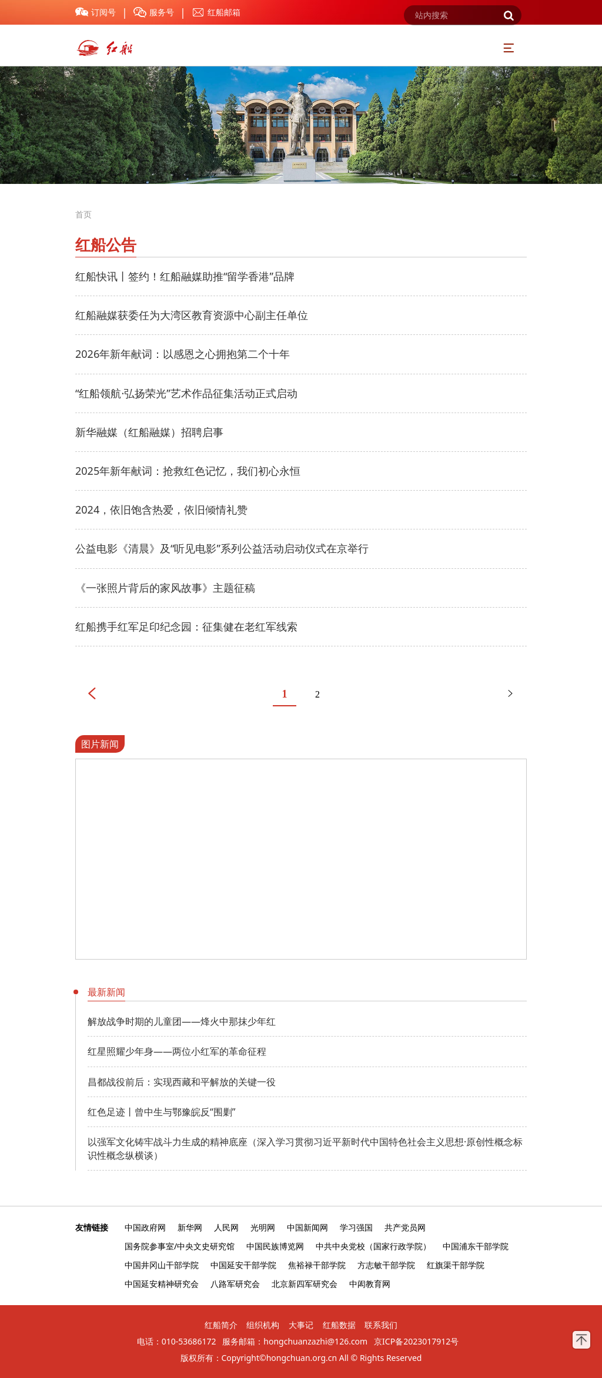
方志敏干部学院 (386, 1264)
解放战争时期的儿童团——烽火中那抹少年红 (182, 1021)
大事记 (301, 1324)
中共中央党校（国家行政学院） (373, 1246)
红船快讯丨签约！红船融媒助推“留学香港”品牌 (185, 276)
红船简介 (221, 1324)
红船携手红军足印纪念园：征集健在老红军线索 (186, 626)
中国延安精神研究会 (162, 1283)
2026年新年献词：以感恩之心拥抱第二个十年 (182, 354)
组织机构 (262, 1324)
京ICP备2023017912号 (416, 1341)
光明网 (262, 1227)
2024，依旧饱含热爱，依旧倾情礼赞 (161, 509)
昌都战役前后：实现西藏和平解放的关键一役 (182, 1081)
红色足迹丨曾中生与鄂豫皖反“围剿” (162, 1111)
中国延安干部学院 (243, 1264)
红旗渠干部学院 (455, 1264)
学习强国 (356, 1227)
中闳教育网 (369, 1283)
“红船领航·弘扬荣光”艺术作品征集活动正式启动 (186, 393)
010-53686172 (189, 1341)
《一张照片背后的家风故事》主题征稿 (165, 588)
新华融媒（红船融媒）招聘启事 (149, 432)
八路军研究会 (235, 1283)
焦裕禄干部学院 (317, 1264)
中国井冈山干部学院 (162, 1264)
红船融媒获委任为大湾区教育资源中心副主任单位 (191, 315)
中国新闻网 (307, 1227)
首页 (83, 214)
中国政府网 (145, 1227)
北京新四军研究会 (304, 1283)
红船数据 (339, 1324)
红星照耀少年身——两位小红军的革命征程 (177, 1051)
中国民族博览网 (275, 1246)
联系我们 (380, 1324)
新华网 (190, 1227)
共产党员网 (405, 1227)
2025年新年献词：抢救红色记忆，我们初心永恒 (187, 471)
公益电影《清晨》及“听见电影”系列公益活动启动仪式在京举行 (222, 548)
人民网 (226, 1227)
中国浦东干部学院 (476, 1246)
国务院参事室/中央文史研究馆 (180, 1246)
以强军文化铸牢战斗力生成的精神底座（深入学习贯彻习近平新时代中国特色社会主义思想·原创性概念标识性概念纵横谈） (305, 1148)
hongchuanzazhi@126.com (315, 1341)
